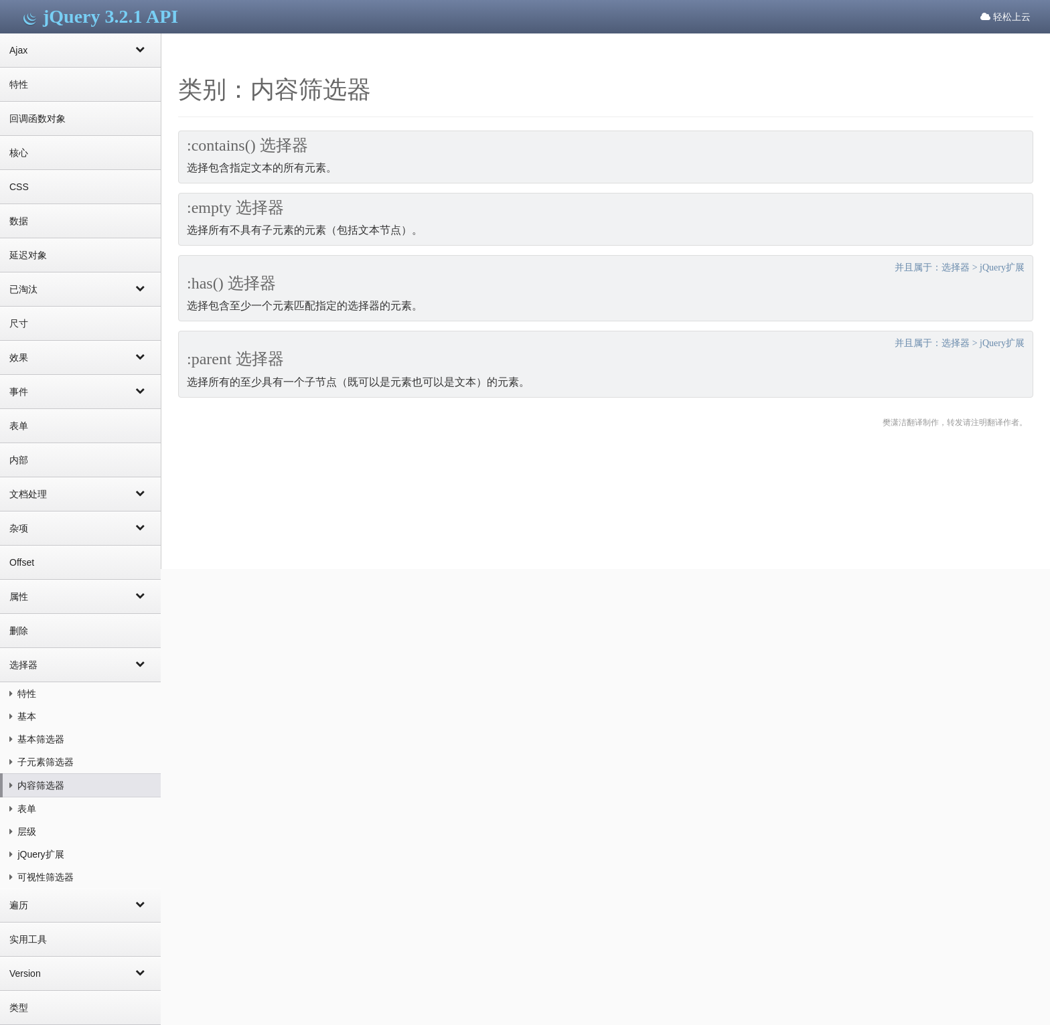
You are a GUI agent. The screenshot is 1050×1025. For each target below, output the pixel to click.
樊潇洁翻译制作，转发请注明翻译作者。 (955, 422)
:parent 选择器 (235, 359)
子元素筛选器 (41, 762)
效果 (80, 357)
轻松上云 (1005, 16)
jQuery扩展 (36, 854)
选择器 (80, 664)
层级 (22, 831)
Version (80, 972)
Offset (21, 562)
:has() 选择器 (231, 283)
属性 (80, 596)
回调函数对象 (37, 118)
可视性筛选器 (41, 877)
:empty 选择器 (235, 207)
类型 (18, 1007)
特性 (18, 84)
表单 (18, 425)
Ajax (80, 49)
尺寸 (18, 323)
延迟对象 (28, 255)
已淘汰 (80, 288)
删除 (18, 630)
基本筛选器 (36, 739)
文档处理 (80, 493)
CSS (19, 186)
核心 (18, 152)
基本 (22, 716)
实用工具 (28, 939)
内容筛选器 (36, 785)
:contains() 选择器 (247, 145)
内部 (18, 460)
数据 (18, 221)
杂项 (80, 527)
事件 (80, 391)
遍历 (80, 904)
